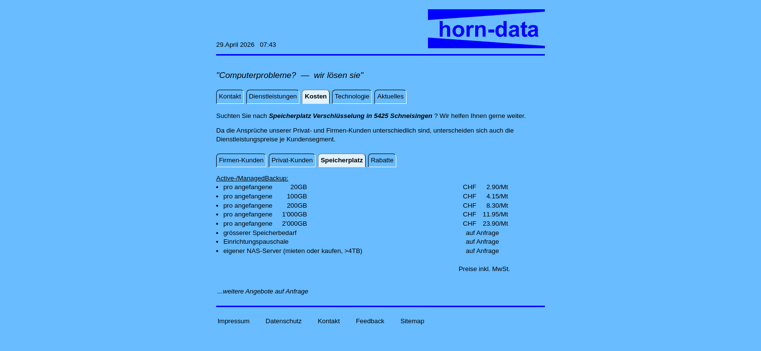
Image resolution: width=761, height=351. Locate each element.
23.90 (491, 223)
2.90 (492, 187)
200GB (297, 205)
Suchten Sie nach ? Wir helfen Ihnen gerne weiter (370, 115)
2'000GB (294, 223)
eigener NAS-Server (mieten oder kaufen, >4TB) (293, 250)
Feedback (370, 321)
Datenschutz (284, 321)
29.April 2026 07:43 (246, 44)
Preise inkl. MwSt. (484, 269)
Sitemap (412, 321)
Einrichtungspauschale (256, 241)
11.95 (491, 214)
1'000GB (294, 214)
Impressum (234, 321)
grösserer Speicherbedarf (260, 232)
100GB (297, 196)
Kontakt (329, 321)
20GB (299, 187)
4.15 (492, 196)
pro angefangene (248, 187)
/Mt (503, 187)
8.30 (492, 205)
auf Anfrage (482, 232)
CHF (469, 187)
